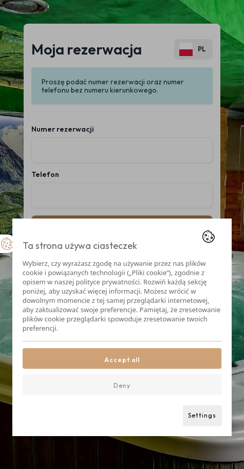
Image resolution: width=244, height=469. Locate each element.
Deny (122, 385)
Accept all (122, 360)
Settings (202, 415)
